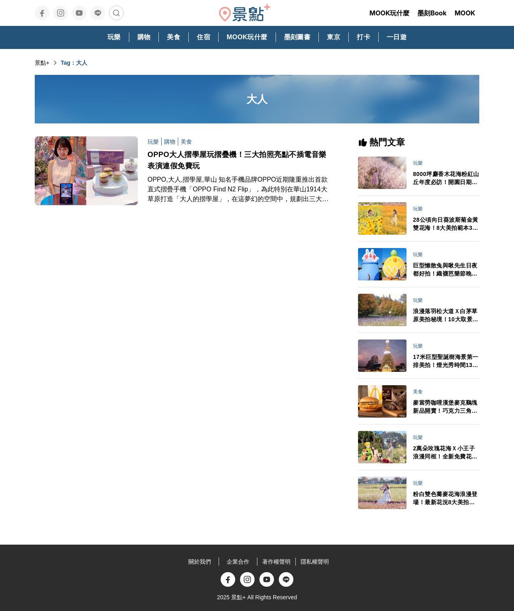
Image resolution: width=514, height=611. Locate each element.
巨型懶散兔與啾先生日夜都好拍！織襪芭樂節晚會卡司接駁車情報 (445, 270)
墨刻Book (432, 13)
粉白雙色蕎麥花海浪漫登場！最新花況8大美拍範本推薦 (445, 498)
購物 (169, 141)
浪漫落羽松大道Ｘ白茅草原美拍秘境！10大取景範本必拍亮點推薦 (445, 315)
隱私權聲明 (315, 561)
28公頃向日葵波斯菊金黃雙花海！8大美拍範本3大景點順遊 (445, 224)
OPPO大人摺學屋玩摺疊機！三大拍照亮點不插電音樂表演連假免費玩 (237, 160)
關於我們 (199, 561)
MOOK (465, 13)
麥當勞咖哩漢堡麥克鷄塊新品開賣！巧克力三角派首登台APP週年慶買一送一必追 (445, 407)
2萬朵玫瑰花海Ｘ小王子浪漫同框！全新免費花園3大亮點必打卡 (445, 452)
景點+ (42, 62)
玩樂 (153, 141)
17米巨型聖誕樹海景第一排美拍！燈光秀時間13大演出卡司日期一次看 (445, 361)
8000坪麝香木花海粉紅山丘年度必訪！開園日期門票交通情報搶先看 (446, 178)
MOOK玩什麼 (389, 13)
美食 (186, 141)
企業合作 (238, 561)
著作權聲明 (276, 561)
